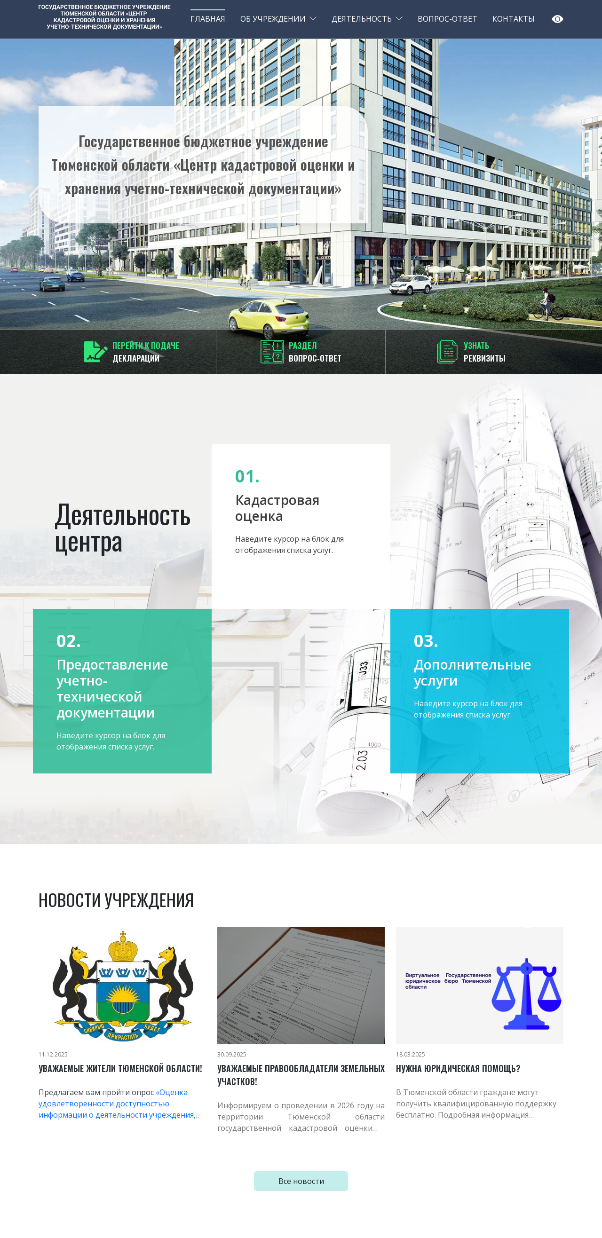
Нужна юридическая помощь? (458, 1068)
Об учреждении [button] (273, 19)
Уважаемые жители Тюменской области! (120, 1068)
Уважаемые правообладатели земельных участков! (301, 1075)
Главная (207, 19)
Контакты (513, 19)
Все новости (301, 1181)
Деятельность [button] (362, 19)
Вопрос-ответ (447, 19)
